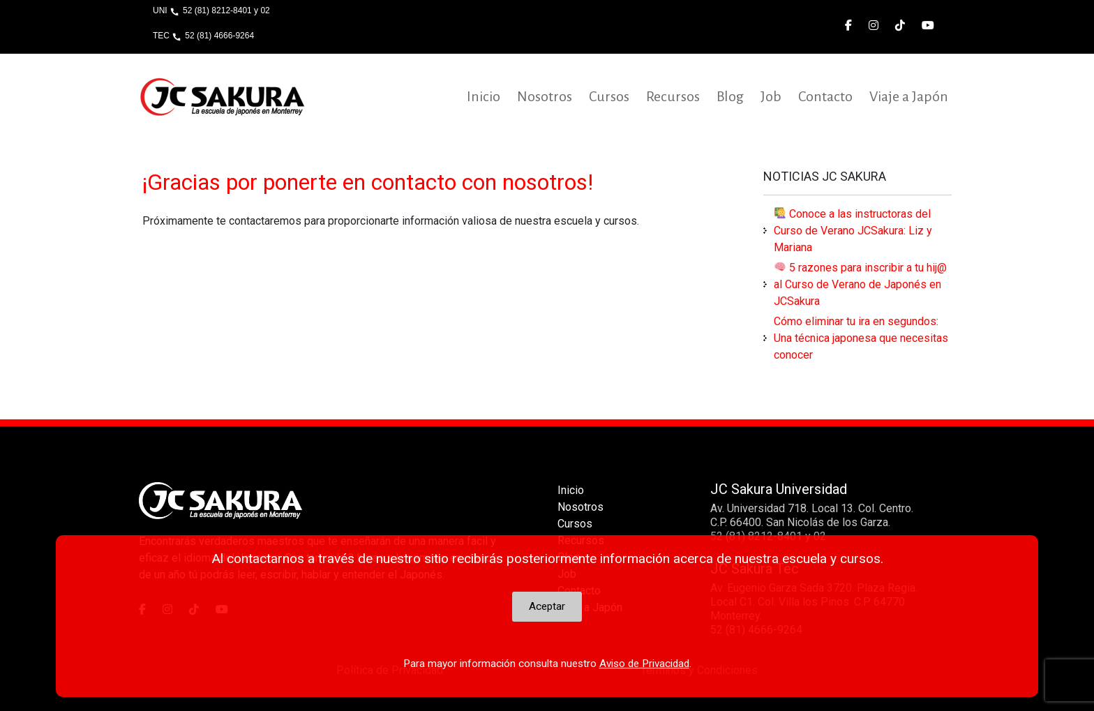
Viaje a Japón (908, 96)
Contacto (825, 96)
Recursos (673, 96)
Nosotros (544, 96)
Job (770, 96)
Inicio (483, 96)
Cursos (609, 96)
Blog (730, 96)
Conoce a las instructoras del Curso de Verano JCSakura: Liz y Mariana (853, 230)
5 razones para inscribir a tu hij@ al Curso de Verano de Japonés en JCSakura (860, 284)
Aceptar (547, 606)
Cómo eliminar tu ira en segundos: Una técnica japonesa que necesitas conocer (861, 338)
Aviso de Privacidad (644, 663)
